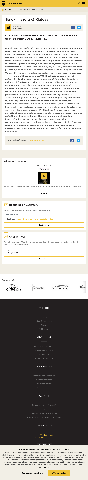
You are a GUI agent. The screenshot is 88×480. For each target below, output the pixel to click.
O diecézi (44, 309)
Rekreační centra (44, 385)
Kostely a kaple (44, 389)
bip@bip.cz (46, 436)
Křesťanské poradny (44, 352)
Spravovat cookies (32, 473)
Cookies (44, 410)
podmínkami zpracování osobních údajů (36, 220)
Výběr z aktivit (44, 338)
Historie (44, 318)
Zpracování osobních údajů (44, 406)
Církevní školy (44, 356)
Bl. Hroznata (44, 330)
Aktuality (26, 9)
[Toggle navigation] (83, 3)
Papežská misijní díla (44, 360)
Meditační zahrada (44, 381)
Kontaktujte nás (37, 140)
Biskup (44, 326)
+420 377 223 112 (44, 439)
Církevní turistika (44, 368)
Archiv (44, 193)
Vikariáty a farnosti (44, 322)
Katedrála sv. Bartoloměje (44, 377)
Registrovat (44, 225)
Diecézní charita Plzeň (44, 347)
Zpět (5, 9)
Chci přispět (44, 260)
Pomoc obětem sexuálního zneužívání (44, 418)
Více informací (44, 467)
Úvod (15, 9)
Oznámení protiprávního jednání (44, 414)
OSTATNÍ (44, 397)
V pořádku (59, 473)
